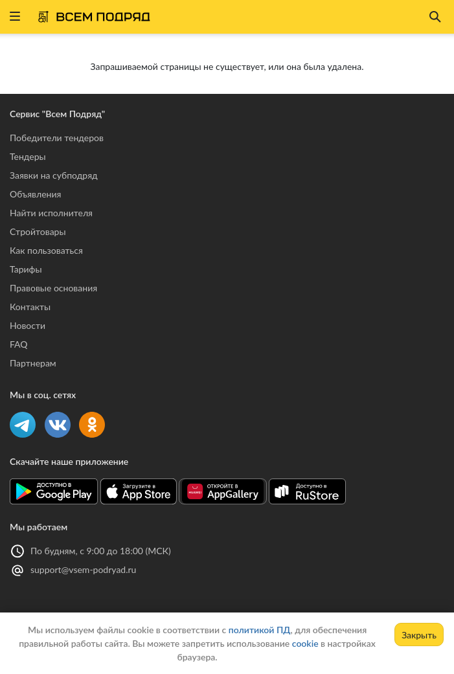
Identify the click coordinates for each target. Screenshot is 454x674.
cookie (305, 643)
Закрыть (419, 634)
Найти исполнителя (51, 212)
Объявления (35, 193)
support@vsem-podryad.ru (83, 569)
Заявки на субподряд (54, 175)
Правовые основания (53, 287)
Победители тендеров (57, 137)
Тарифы (26, 269)
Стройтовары (38, 231)
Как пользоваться (46, 250)
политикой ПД (260, 629)
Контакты (30, 306)
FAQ (19, 344)
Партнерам (33, 362)
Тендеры (28, 156)
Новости (27, 325)
